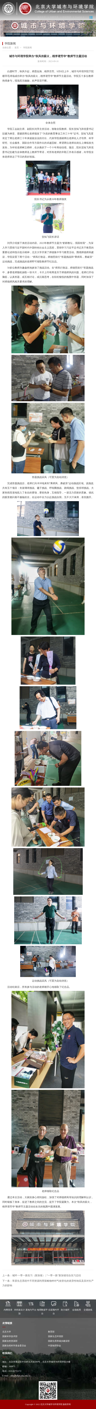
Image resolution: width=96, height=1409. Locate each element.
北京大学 (6, 1332)
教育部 (51, 1332)
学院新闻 (27, 47)
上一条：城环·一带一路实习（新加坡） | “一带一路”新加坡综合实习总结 (41, 1275)
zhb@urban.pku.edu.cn (20, 1376)
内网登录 (54, 17)
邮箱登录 (67, 17)
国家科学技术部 (9, 1336)
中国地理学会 (54, 1345)
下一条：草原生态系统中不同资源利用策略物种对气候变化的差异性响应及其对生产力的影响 (48, 1283)
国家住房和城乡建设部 (59, 1341)
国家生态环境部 (55, 1336)
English (78, 17)
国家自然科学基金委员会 (14, 1345)
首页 (17, 47)
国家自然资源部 (9, 1341)
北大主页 (41, 17)
